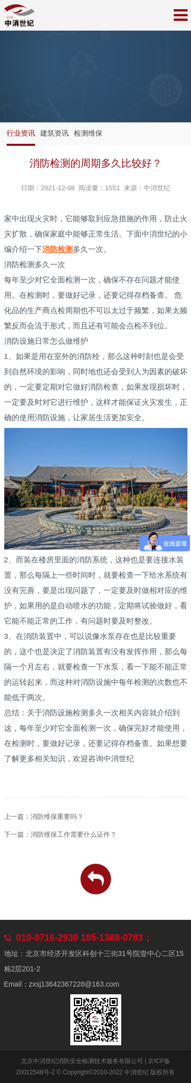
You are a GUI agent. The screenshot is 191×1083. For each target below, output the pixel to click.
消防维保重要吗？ (57, 816)
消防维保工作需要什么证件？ (74, 834)
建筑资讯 (54, 133)
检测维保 (88, 133)
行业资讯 (21, 133)
